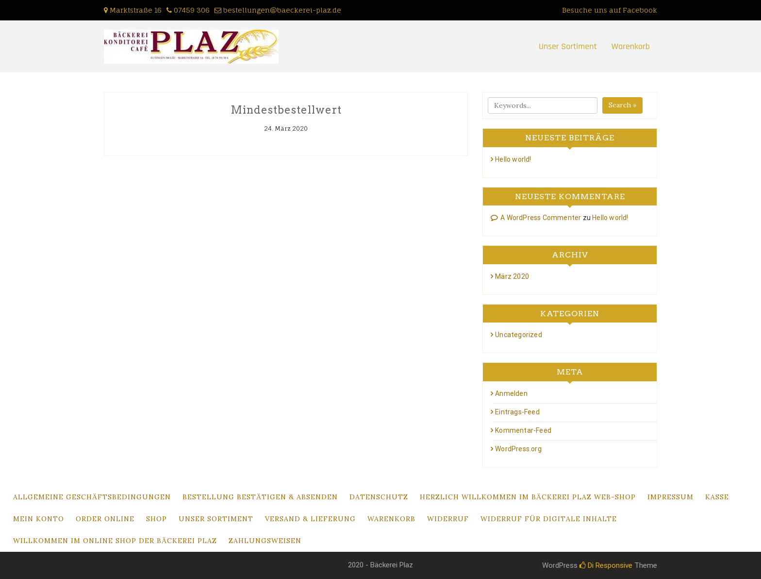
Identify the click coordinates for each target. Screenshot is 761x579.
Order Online (105, 518)
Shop (156, 518)
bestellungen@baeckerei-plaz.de (282, 10)
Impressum (670, 497)
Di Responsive (605, 565)
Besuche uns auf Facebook (609, 10)
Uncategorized (518, 335)
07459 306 (192, 10)
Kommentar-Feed (523, 430)
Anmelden (511, 393)
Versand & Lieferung (310, 518)
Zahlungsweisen (265, 540)
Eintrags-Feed (517, 412)
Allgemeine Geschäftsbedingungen (92, 497)
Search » (622, 105)
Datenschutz (378, 497)
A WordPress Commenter (540, 217)
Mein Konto (38, 518)
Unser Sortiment (568, 46)
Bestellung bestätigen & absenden (260, 497)
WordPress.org (518, 449)
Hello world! (513, 159)
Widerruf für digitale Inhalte (548, 518)
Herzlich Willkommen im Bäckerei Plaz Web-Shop (528, 497)
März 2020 (512, 276)
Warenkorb (631, 46)
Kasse (717, 497)
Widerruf (448, 518)
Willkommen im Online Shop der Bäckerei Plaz (115, 540)
